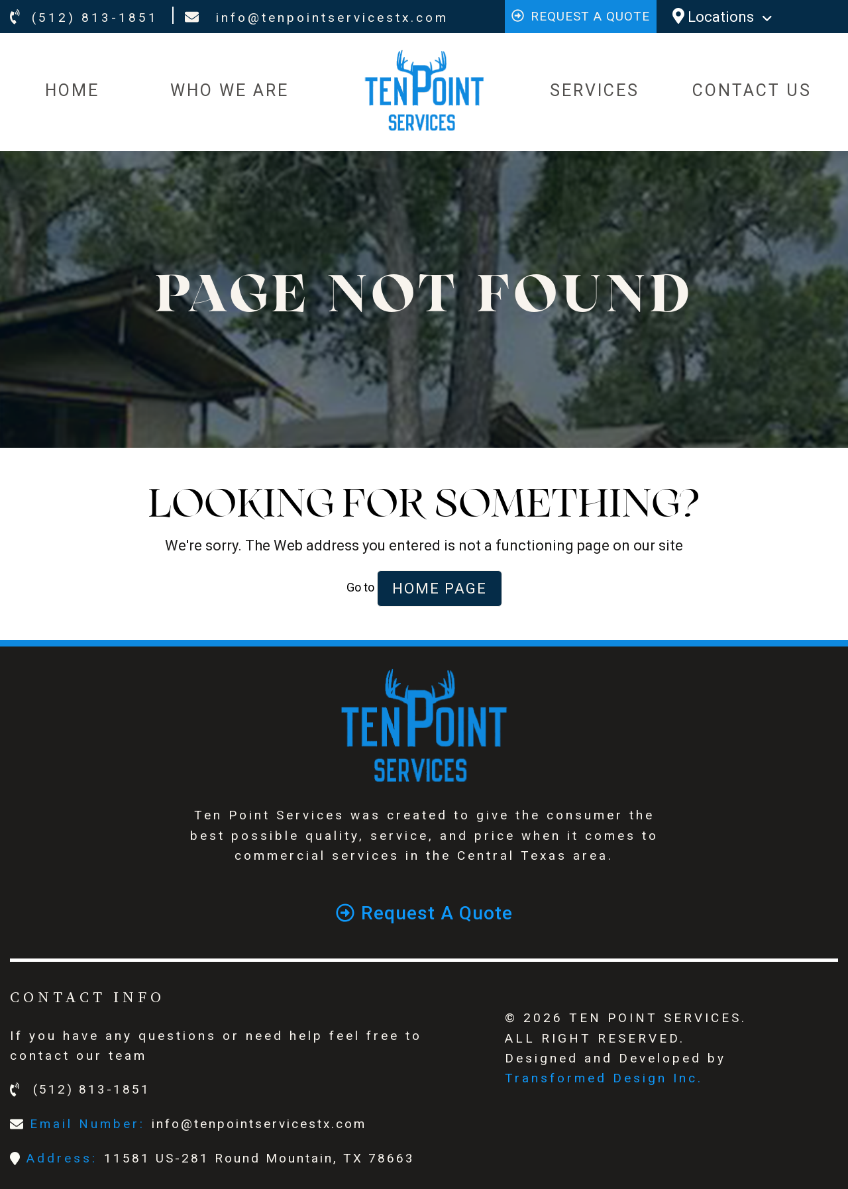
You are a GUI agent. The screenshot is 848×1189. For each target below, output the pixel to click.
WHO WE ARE (229, 90)
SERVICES (594, 90)
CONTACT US (752, 90)
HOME (72, 90)
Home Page (439, 588)
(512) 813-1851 (84, 17)
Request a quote (580, 16)
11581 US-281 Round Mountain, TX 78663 (259, 1158)
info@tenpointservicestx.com (317, 17)
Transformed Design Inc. (604, 1078)
